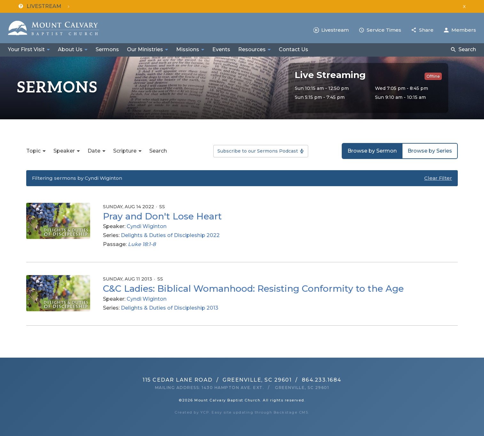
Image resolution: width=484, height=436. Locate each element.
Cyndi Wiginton (147, 226)
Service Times (384, 30)
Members (463, 30)
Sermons (107, 49)
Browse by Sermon (372, 151)
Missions (187, 49)
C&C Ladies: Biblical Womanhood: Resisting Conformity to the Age (253, 288)
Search (467, 49)
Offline (433, 76)
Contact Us (293, 49)
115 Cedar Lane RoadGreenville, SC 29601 (217, 380)
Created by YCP (192, 412)
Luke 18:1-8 (142, 244)
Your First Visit (26, 49)
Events (221, 49)
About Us (70, 49)
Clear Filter (438, 178)
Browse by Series (430, 151)
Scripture (125, 151)
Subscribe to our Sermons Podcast (257, 151)
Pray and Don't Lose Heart (162, 216)
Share (426, 30)
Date (94, 151)
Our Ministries (145, 49)
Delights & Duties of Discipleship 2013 (169, 308)
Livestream (335, 30)
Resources (252, 49)
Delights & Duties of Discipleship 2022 (170, 235)
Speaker (64, 151)
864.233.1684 (321, 380)
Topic (33, 151)
